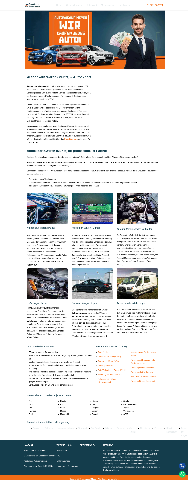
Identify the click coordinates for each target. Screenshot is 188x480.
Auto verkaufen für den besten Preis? (143, 352)
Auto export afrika (105, 364)
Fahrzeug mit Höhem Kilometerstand (107, 378)
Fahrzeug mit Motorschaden (142, 366)
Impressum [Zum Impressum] (61, 463)
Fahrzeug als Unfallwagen (142, 370)
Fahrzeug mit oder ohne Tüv (110, 373)
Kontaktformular (71, 137)
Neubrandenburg (63, 426)
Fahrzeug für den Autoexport (143, 379)
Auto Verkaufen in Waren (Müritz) (112, 368)
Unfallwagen (122, 4)
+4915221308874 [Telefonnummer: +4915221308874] (38, 448)
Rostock (36, 426)
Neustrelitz (137, 426)
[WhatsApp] (182, 474)
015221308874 (155, 4)
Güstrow (114, 426)
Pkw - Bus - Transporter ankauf (144, 375)
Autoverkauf (61, 448)
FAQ (58, 453)
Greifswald (91, 426)
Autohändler (103, 350)
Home (61, 4)
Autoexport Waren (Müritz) (109, 359)
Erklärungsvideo (63, 458)
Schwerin (48, 426)
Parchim (149, 426)
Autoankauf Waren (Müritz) (109, 355)
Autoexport (92, 4)
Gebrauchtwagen (75, 4)
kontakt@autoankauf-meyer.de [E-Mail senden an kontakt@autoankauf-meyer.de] (43, 453)
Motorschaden (107, 4)
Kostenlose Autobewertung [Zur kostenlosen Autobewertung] (35, 458)
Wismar (103, 426)
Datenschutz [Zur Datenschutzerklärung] (73, 463)
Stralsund (79, 426)
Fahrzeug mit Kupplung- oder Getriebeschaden (143, 359)
